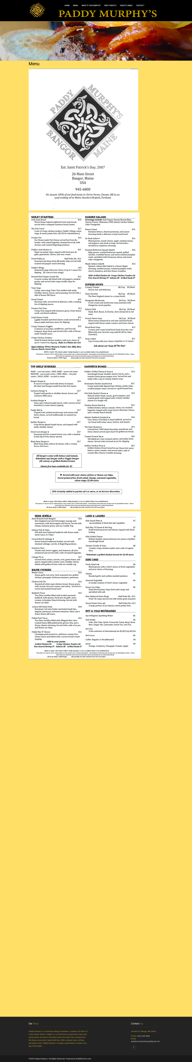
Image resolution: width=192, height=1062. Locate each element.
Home (67, 5)
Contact (140, 5)
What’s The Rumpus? (91, 5)
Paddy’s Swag (126, 5)
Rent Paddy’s (110, 5)
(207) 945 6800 (143, 1036)
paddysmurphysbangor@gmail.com (145, 1041)
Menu (75, 5)
